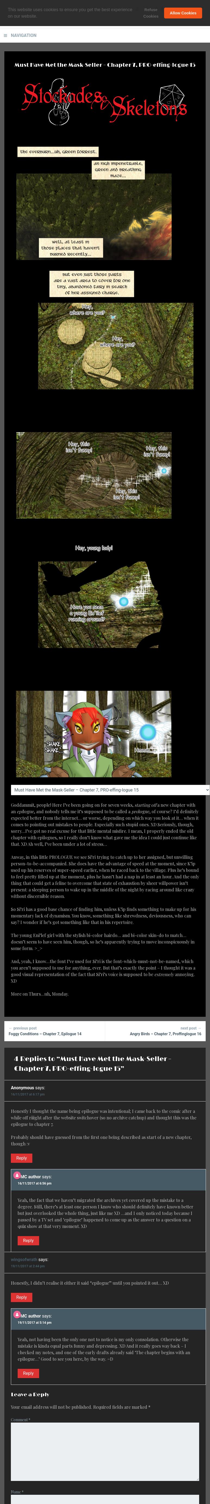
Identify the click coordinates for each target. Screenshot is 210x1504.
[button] (39, 16)
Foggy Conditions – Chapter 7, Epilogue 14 (55, 1030)
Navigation (23, 35)
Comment (20, 1419)
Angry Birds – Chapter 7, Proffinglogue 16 (155, 1030)
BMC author (29, 1176)
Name (17, 1491)
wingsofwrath (24, 1259)
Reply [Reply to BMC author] (28, 1240)
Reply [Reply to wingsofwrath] (21, 1297)
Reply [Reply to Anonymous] (21, 1158)
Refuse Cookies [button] (151, 13)
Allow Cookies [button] (183, 13)
